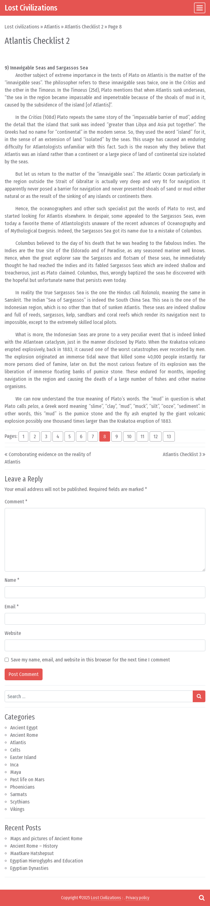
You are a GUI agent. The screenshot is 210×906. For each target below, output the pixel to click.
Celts (15, 750)
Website (13, 633)
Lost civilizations (22, 27)
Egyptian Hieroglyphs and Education (46, 861)
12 (156, 436)
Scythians (20, 802)
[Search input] (99, 696)
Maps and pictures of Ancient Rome (46, 838)
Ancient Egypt (24, 728)
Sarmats (18, 794)
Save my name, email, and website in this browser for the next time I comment (90, 660)
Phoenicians (22, 787)
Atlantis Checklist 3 (182, 454)
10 (129, 436)
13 (169, 436)
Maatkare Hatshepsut (32, 853)
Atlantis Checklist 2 (84, 27)
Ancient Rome (24, 735)
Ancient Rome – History (34, 846)
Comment (16, 502)
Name (12, 580)
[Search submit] (199, 696)
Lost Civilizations (31, 8)
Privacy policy (137, 897)
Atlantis (52, 27)
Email (12, 607)
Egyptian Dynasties (29, 868)
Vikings (17, 809)
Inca (14, 765)
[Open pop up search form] (202, 898)
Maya (15, 772)
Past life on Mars (27, 779)
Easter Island (23, 757)
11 (142, 436)
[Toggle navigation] (199, 7)
